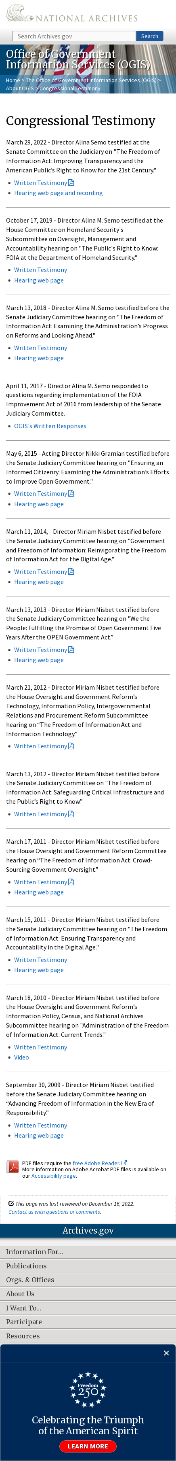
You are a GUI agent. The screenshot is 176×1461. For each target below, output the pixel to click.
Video (21, 1057)
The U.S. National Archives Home (71, 14)
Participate (24, 1322)
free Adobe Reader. (100, 1163)
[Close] (166, 1353)
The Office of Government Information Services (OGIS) (91, 80)
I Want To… (23, 1308)
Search (149, 36)
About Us (20, 1294)
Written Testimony (40, 182)
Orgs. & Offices (30, 1280)
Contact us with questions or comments (54, 1211)
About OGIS (20, 88)
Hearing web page (39, 504)
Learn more (88, 1446)
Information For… (34, 1252)
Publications (26, 1266)
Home (13, 80)
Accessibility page (53, 1175)
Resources (23, 1336)
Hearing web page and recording (58, 193)
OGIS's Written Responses (50, 426)
